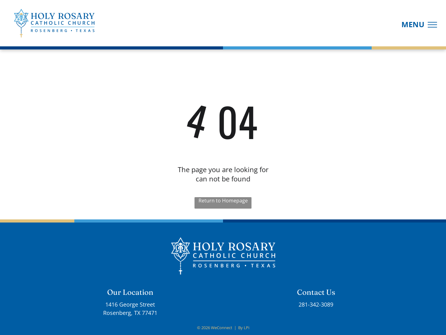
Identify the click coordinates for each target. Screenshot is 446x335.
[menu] (432, 25)
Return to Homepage (223, 200)
